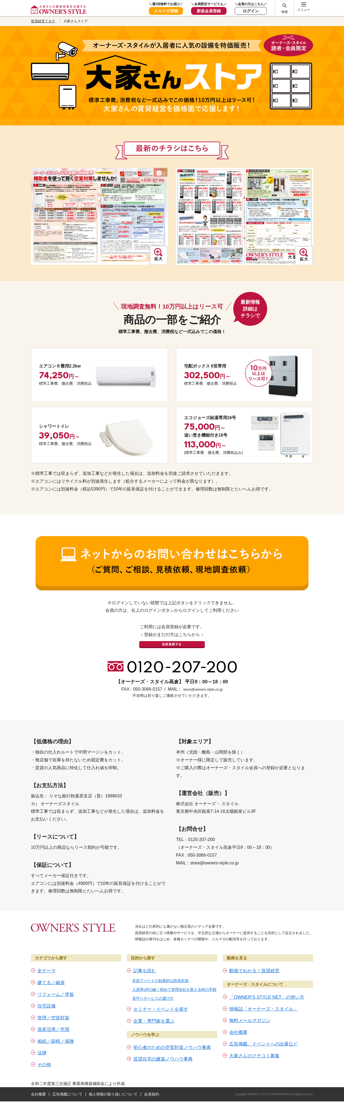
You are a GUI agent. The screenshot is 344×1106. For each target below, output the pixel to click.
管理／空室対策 (53, 1006)
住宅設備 (46, 994)
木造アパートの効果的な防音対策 (160, 969)
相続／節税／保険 (55, 1030)
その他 (44, 1053)
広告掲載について (67, 1083)
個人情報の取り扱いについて (113, 1083)
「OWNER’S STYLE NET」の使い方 (266, 985)
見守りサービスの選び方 (153, 987)
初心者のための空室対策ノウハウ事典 (172, 1036)
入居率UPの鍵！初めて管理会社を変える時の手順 (174, 978)
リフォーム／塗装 (55, 983)
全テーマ (46, 959)
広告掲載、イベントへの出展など (263, 1033)
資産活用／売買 (53, 1018)
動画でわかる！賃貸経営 (254, 959)
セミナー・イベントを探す (160, 998)
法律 (41, 1041)
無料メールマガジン (249, 1009)
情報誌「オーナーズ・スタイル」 (263, 997)
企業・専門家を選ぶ (153, 1009)
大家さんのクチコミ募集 (254, 1044)
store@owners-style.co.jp (203, 678)
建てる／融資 (51, 971)
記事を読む (144, 959)
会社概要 (238, 1021)
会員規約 (151, 1083)
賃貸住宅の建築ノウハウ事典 (163, 1047)
